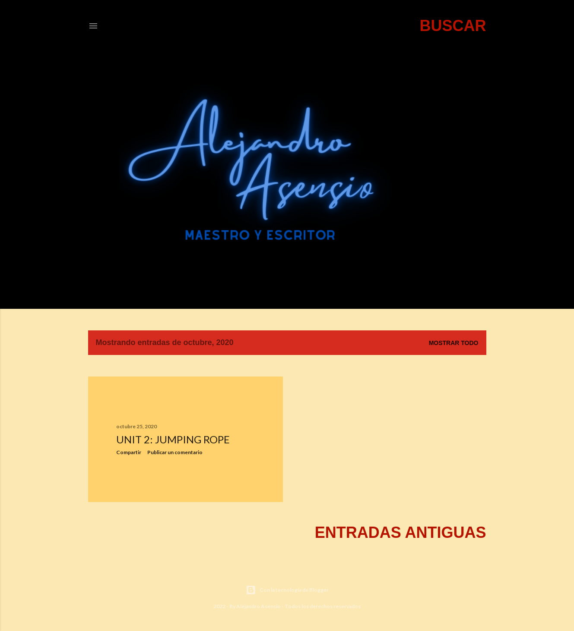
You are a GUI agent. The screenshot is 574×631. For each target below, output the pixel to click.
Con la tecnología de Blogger (287, 590)
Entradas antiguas (400, 532)
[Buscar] (452, 26)
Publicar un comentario (175, 452)
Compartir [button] (128, 452)
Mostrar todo (454, 342)
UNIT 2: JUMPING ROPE (173, 439)
